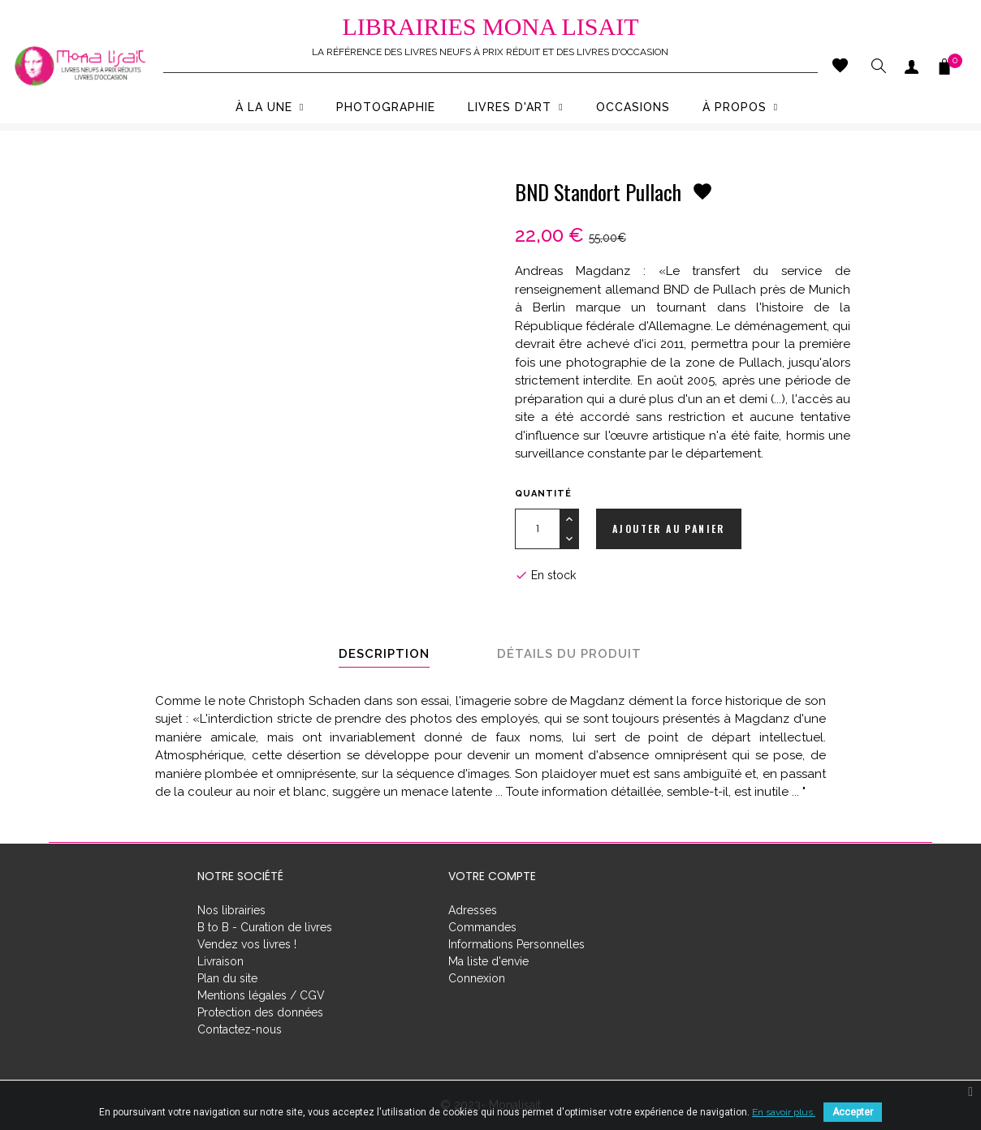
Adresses (472, 910)
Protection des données (260, 1012)
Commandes (482, 927)
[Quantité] (537, 529)
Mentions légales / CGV (261, 995)
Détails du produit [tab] (569, 654)
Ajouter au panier (668, 528)
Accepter (852, 1112)
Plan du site (227, 978)
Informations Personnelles (516, 944)
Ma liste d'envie (488, 961)
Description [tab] (384, 654)
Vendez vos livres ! (246, 944)
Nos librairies (231, 910)
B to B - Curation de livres (264, 927)
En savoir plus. (783, 1112)
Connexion (476, 978)
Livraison (220, 961)
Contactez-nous (239, 1029)
